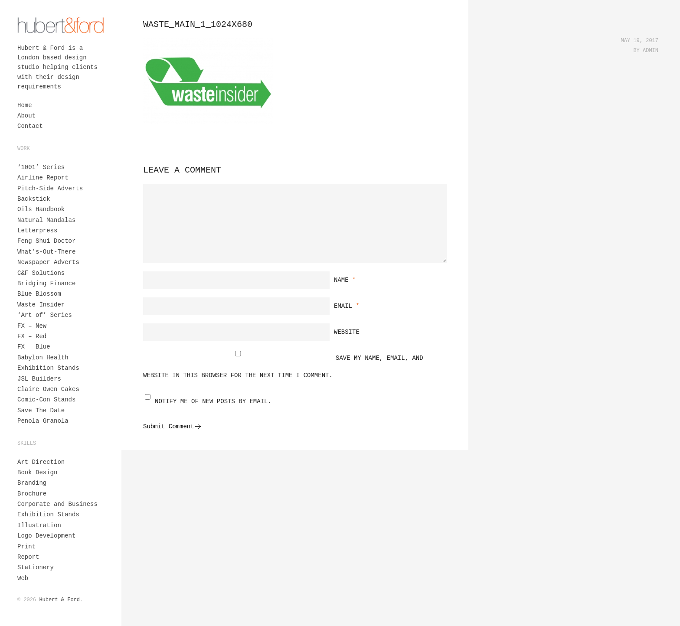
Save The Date (41, 410)
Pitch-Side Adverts (50, 188)
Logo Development (46, 535)
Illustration (39, 525)
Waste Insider (41, 304)
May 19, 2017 (639, 41)
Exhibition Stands (48, 368)
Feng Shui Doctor (46, 241)
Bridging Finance (46, 283)
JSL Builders (39, 378)
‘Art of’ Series (44, 315)
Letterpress (37, 230)
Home (24, 105)
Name (345, 280)
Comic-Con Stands (46, 399)
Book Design (37, 472)
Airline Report (43, 177)
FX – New (31, 326)
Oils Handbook (41, 209)
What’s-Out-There (46, 251)
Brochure (31, 493)
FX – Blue (33, 346)
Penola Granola (43, 420)
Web (22, 578)
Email (347, 306)
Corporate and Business (57, 504)
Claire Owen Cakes (48, 389)
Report (28, 557)
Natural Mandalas (46, 220)
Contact (30, 126)
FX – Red (31, 336)
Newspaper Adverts (48, 262)
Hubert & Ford (59, 600)
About (26, 115)
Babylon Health (43, 357)
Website (347, 332)
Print (26, 546)
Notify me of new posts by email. (213, 401)
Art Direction (41, 462)
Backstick (33, 199)
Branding (31, 482)
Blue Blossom (39, 293)
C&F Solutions (41, 273)
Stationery (35, 567)
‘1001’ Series (41, 167)
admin (650, 51)
